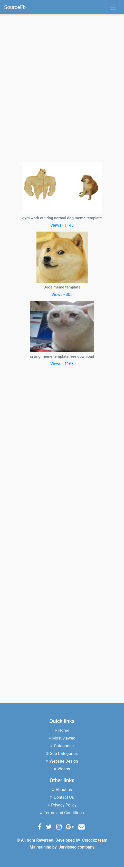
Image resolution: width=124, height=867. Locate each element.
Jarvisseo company (76, 847)
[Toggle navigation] (113, 7)
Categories (62, 745)
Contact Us (62, 797)
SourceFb (15, 7)
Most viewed (62, 738)
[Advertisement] (62, 88)
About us (62, 789)
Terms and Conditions (62, 812)
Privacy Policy (62, 805)
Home (62, 730)
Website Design (62, 761)
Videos (62, 768)
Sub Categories (62, 753)
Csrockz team (94, 840)
